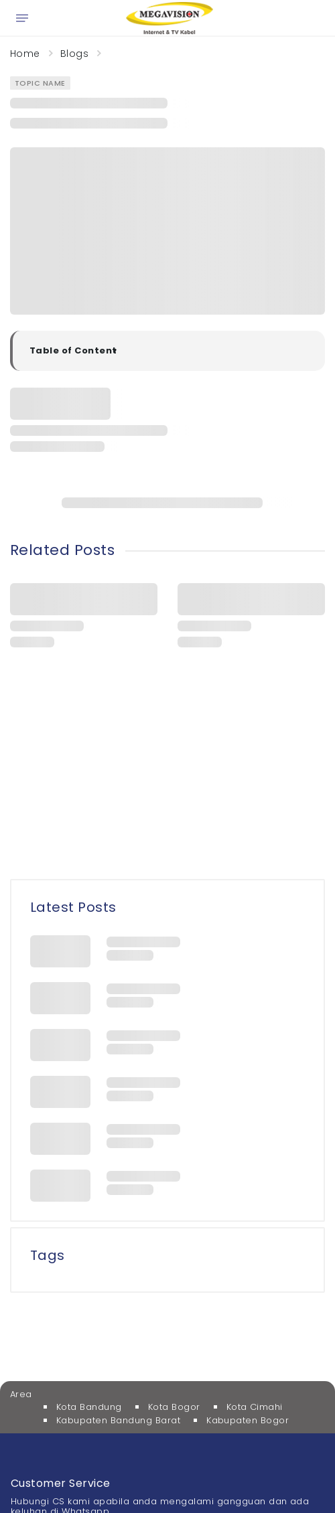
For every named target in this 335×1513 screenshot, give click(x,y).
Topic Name (40, 83)
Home (25, 53)
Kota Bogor (174, 1407)
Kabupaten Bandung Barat (118, 1420)
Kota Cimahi (254, 1407)
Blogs (74, 53)
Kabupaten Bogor (247, 1420)
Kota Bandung (89, 1407)
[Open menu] (22, 18)
